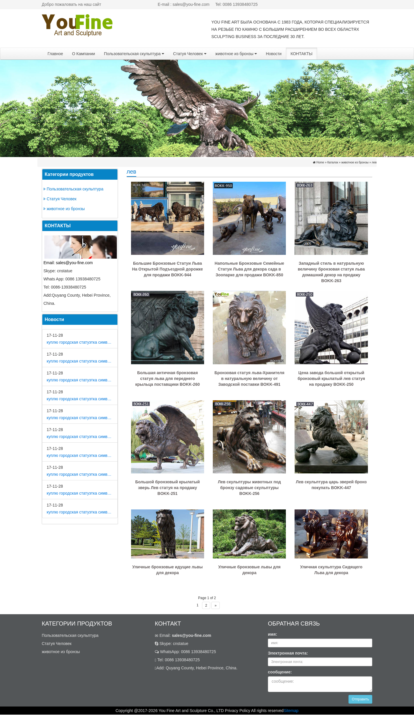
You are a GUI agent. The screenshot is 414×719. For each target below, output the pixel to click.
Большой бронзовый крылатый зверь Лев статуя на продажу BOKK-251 (167, 488)
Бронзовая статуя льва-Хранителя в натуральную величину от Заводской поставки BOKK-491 (249, 378)
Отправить (360, 699)
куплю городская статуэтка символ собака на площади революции (80, 380)
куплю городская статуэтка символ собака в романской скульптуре (80, 436)
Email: (183, 635)
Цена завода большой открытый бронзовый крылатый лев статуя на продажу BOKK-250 (331, 378)
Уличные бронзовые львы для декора (249, 570)
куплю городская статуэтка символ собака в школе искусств (80, 512)
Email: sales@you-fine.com (68, 262)
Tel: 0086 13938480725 (236, 4)
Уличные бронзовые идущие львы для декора (167, 570)
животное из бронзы (236, 53)
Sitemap (291, 710)
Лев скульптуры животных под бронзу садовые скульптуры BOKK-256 (249, 488)
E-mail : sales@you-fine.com (183, 4)
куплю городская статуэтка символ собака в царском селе (80, 455)
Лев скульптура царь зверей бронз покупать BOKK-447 (331, 485)
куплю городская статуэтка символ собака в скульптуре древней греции (80, 493)
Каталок (332, 162)
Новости (274, 53)
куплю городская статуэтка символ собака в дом (80, 342)
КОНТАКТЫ (301, 53)
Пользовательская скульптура (134, 53)
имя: (272, 634)
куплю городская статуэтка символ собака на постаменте (80, 417)
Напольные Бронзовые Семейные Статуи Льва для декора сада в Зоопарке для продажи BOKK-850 (249, 269)
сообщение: (280, 672)
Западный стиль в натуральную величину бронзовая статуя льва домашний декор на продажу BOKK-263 (331, 272)
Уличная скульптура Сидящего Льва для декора (331, 570)
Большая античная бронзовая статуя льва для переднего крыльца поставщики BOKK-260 (167, 378)
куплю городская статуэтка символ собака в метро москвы (80, 361)
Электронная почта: (288, 653)
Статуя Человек (189, 53)
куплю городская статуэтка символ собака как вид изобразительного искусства (80, 399)
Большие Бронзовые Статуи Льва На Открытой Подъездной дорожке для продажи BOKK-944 (167, 269)
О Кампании (83, 53)
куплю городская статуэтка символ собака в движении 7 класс (80, 474)
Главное (55, 53)
